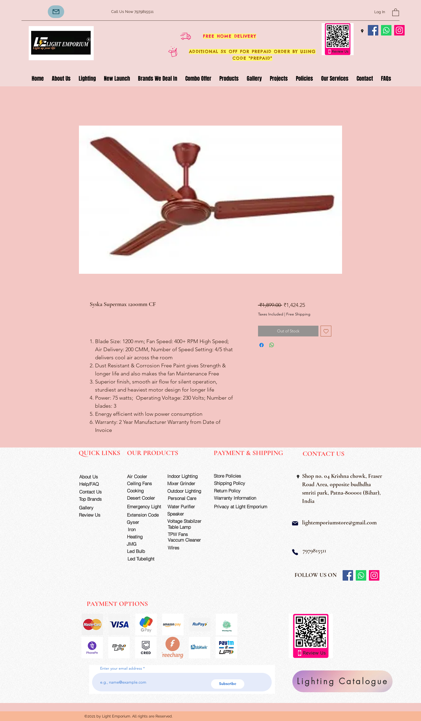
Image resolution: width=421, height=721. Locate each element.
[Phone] (295, 552)
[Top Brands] (94, 499)
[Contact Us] (94, 491)
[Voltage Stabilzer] (186, 521)
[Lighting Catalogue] (342, 681)
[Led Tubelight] (144, 558)
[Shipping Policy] (233, 483)
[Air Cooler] (142, 476)
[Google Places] (362, 31)
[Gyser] (142, 522)
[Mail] (295, 523)
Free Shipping (298, 314)
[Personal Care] (186, 498)
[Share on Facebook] (261, 345)
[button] (395, 12)
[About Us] (94, 476)
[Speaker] (182, 513)
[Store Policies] (232, 476)
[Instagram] (399, 30)
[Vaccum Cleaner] (186, 540)
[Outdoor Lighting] (186, 491)
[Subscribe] (227, 684)
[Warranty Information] (239, 498)
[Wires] (179, 547)
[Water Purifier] (186, 506)
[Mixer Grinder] (186, 483)
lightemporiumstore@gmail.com (339, 522)
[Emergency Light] (146, 506)
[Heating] (142, 536)
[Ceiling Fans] (142, 483)
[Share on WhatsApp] (271, 345)
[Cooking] (142, 490)
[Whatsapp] (386, 30)
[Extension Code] (143, 514)
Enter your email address (121, 668)
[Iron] (143, 529)
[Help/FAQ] (94, 484)
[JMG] (142, 544)
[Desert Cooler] (142, 498)
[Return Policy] (233, 490)
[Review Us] (94, 514)
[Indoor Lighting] (186, 476)
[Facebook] (373, 30)
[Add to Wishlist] (326, 331)
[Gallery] (94, 507)
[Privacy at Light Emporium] (243, 506)
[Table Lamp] (186, 527)
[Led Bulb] (142, 551)
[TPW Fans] (186, 534)
